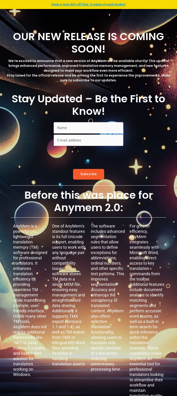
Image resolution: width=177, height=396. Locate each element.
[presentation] (89, 156)
